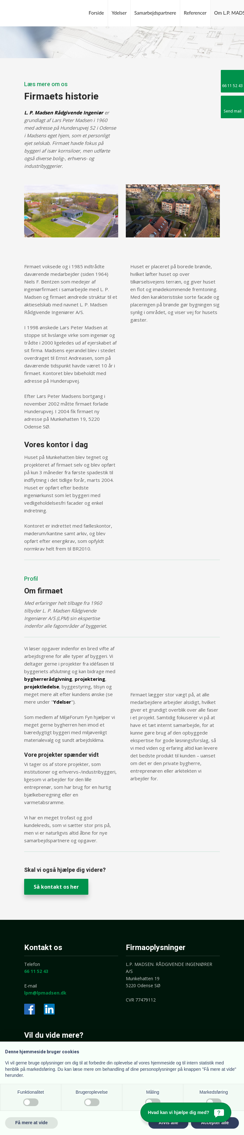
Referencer (195, 13)
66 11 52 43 (36, 971)
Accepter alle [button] (215, 1122)
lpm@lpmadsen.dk (45, 993)
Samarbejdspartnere (155, 13)
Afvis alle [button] (168, 1122)
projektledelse (41, 686)
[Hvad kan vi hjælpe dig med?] (185, 1112)
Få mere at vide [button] (31, 1122)
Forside (96, 13)
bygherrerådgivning (48, 679)
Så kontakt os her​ (56, 886)
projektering (90, 679)
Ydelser (119, 13)
